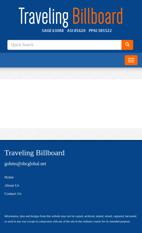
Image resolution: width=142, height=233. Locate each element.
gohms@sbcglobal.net (25, 163)
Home (9, 177)
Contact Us (12, 193)
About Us (11, 185)
